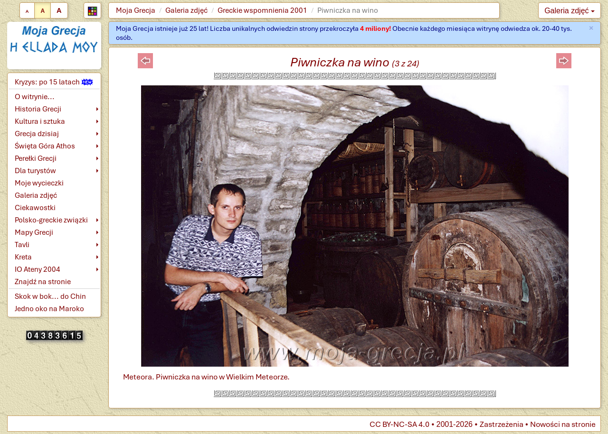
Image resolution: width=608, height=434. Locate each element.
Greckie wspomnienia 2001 (262, 10)
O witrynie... (35, 97)
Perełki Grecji (36, 158)
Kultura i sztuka (40, 121)
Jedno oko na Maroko (49, 309)
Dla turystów (35, 170)
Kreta (23, 257)
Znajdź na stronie (43, 281)
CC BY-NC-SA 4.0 (399, 424)
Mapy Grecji (34, 232)
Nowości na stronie (563, 424)
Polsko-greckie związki (51, 220)
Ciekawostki (35, 207)
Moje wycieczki (39, 183)
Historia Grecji (38, 109)
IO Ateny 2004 (37, 269)
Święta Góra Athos (45, 146)
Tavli (22, 244)
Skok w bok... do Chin (50, 296)
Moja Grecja (135, 10)
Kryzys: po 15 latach (54, 82)
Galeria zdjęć (186, 10)
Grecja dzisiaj (37, 134)
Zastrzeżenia (501, 424)
